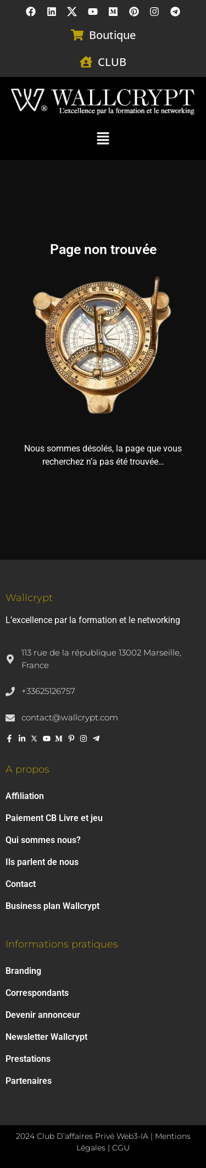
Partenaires (28, 1081)
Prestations (28, 1059)
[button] (103, 137)
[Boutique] (77, 35)
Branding (23, 971)
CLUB (112, 61)
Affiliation (24, 796)
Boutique (112, 34)
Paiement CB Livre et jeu (54, 818)
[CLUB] (86, 62)
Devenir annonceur (42, 1015)
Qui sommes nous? (43, 840)
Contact (20, 884)
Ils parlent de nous (42, 862)
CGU (121, 1148)
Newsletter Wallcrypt (46, 1037)
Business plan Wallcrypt (52, 906)
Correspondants (37, 993)
